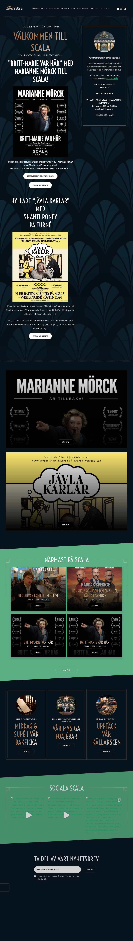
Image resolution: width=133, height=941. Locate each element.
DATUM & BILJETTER (40, 185)
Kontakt (94, 9)
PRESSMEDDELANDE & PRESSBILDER (40, 176)
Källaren (45, 600)
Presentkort (82, 9)
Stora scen (101, 600)
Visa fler (66, 670)
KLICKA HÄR (112, 78)
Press (102, 9)
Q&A (108, 9)
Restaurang (54, 9)
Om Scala (65, 9)
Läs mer (65, 442)
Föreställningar (39, 9)
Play (73, 9)
